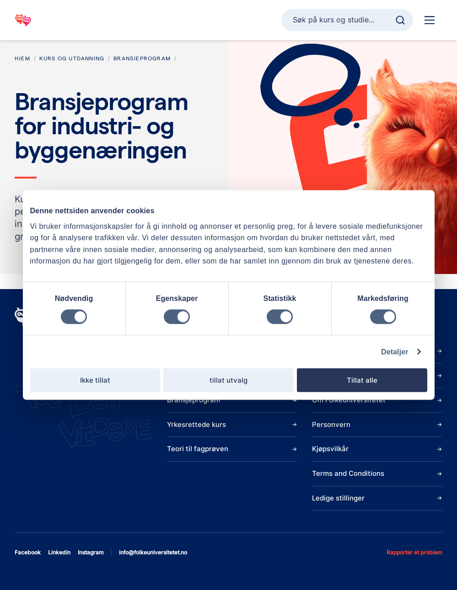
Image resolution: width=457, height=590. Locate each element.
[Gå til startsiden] (23, 20)
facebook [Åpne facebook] (28, 552)
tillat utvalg (228, 379)
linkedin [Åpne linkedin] (59, 552)
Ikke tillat (95, 379)
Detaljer (395, 351)
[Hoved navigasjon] (429, 20)
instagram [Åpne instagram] (91, 552)
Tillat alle (362, 379)
